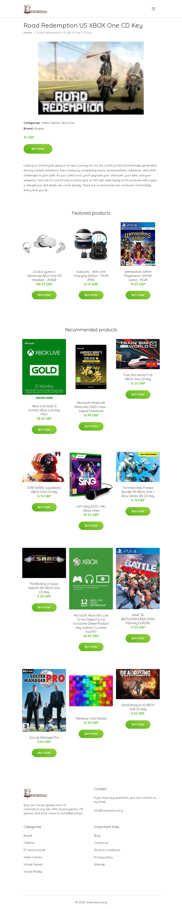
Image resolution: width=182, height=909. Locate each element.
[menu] (153, 9)
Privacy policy (103, 857)
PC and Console (34, 850)
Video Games (50, 123)
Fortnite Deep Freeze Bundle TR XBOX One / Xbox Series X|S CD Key (137, 492)
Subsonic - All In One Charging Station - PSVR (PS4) (91, 276)
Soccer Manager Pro (44, 737)
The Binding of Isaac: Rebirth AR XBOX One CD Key (44, 588)
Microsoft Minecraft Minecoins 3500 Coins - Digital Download (91, 407)
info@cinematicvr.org (108, 810)
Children (29, 843)
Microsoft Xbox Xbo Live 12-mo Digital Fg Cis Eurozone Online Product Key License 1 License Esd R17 (91, 623)
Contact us (101, 843)
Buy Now (38, 149)
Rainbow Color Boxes (91, 718)
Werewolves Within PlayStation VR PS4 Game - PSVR (138, 276)
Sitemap (99, 864)
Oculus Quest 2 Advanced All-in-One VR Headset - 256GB (44, 276)
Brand (28, 835)
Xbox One (68, 123)
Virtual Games (33, 864)
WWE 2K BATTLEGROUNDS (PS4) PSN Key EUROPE (138, 619)
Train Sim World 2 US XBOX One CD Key (138, 377)
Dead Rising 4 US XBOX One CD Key (137, 707)
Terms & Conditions (107, 850)
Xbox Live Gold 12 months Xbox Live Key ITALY (44, 410)
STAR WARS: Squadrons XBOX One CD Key (44, 490)
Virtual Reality (33, 871)
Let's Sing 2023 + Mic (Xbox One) (91, 508)
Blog (97, 835)
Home (28, 32)
